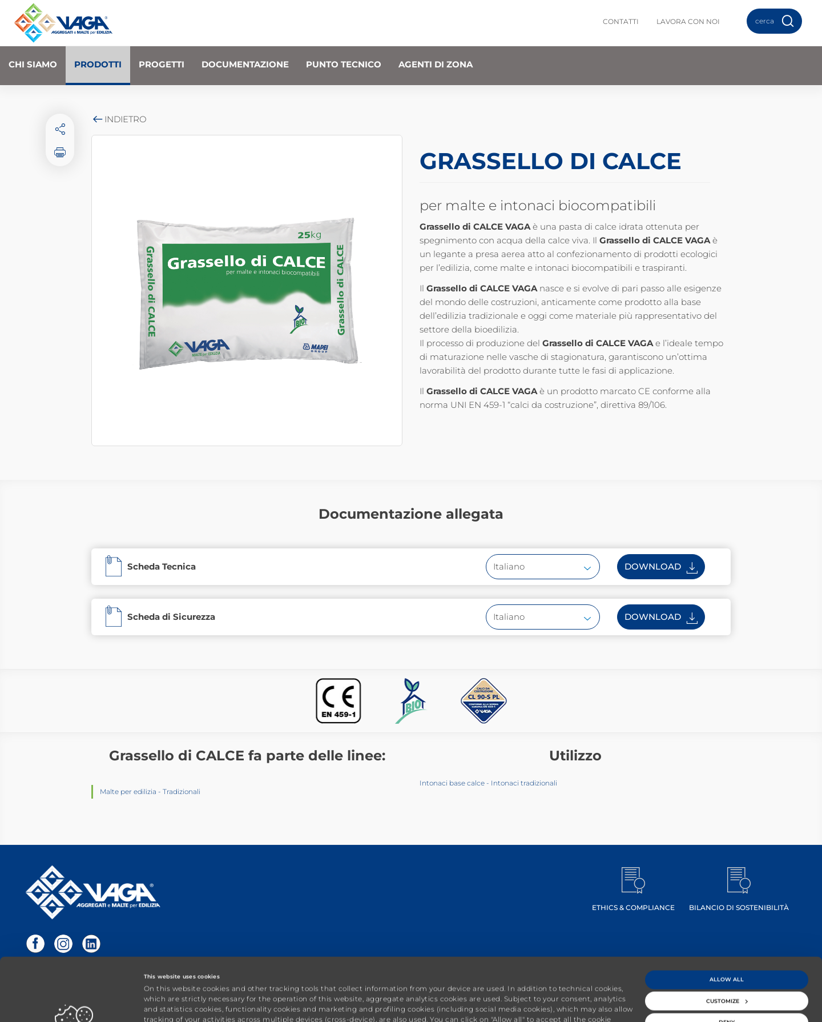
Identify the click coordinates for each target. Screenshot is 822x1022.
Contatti (621, 21)
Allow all (727, 923)
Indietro (119, 119)
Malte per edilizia (128, 791)
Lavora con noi (688, 21)
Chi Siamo (33, 64)
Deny (727, 966)
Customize (727, 945)
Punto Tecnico (343, 64)
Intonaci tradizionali (524, 783)
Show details (162, 1003)
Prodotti (98, 64)
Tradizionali (181, 791)
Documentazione (245, 64)
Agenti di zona (435, 64)
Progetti (161, 64)
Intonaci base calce (452, 783)
